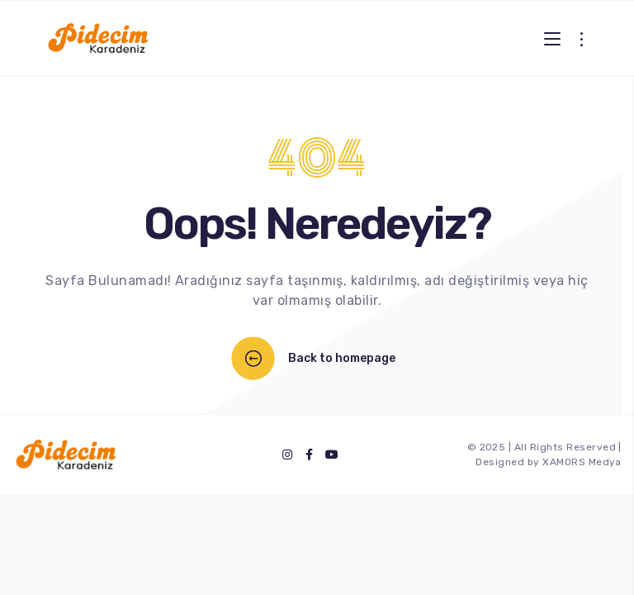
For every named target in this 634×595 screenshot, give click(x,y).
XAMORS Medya (582, 462)
